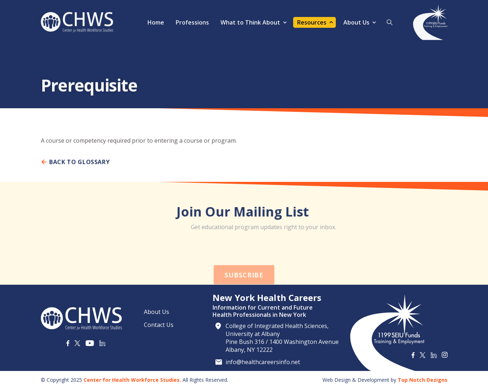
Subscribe (243, 286)
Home (155, 22)
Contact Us (159, 325)
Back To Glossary (75, 164)
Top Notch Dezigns (423, 379)
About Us (356, 22)
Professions (192, 22)
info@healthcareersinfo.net (263, 362)
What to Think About (250, 22)
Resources (311, 22)
